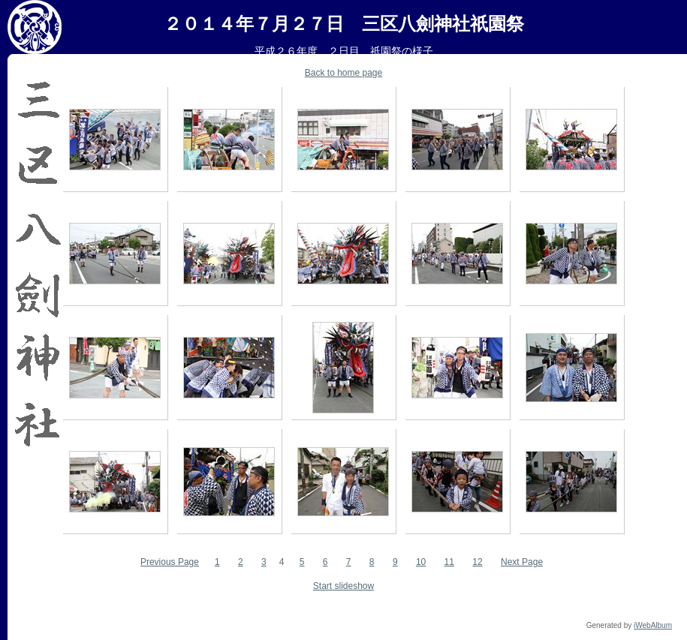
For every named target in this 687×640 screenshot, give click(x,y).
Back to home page (343, 73)
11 (449, 562)
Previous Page (169, 562)
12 (477, 562)
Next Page (522, 562)
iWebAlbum (653, 625)
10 (421, 562)
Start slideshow (343, 586)
